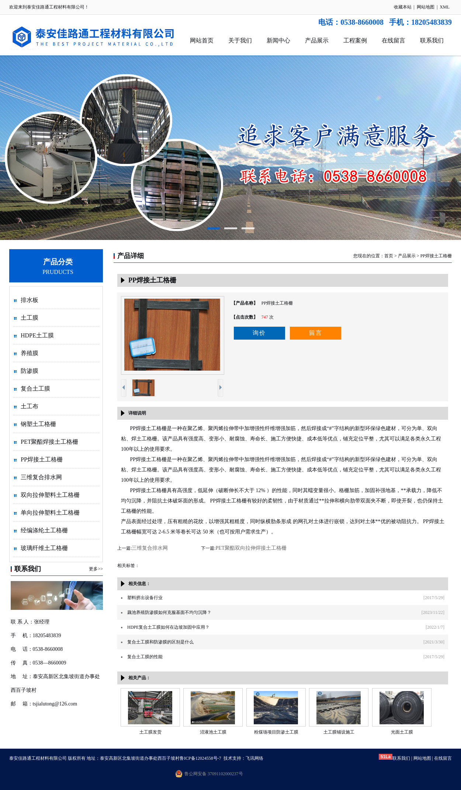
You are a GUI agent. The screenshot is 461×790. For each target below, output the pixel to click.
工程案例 (355, 40)
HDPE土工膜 (37, 335)
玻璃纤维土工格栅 (44, 548)
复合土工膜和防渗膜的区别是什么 (160, 642)
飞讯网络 (254, 758)
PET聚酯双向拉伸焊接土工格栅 (251, 548)
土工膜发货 (150, 732)
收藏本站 (403, 7)
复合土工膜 (35, 388)
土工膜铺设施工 (338, 732)
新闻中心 (278, 40)
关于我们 (240, 40)
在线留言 (393, 40)
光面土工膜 (402, 732)
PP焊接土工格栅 (42, 459)
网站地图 (425, 7)
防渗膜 (29, 371)
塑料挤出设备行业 (145, 597)
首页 (388, 255)
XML (445, 7)
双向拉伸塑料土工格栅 (50, 495)
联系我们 (432, 40)
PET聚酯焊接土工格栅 (49, 442)
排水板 (29, 300)
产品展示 (317, 40)
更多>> (96, 568)
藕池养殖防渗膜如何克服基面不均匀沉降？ (169, 612)
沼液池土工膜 (213, 732)
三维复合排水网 (41, 477)
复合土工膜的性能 (145, 656)
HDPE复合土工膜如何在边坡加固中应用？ (168, 627)
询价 (259, 333)
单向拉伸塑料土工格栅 (50, 512)
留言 (315, 333)
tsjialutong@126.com (55, 704)
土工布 (29, 406)
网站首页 (202, 40)
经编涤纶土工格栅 (44, 530)
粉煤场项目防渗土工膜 (276, 732)
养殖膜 (29, 353)
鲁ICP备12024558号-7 (200, 758)
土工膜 (29, 318)
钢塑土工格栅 (38, 424)
